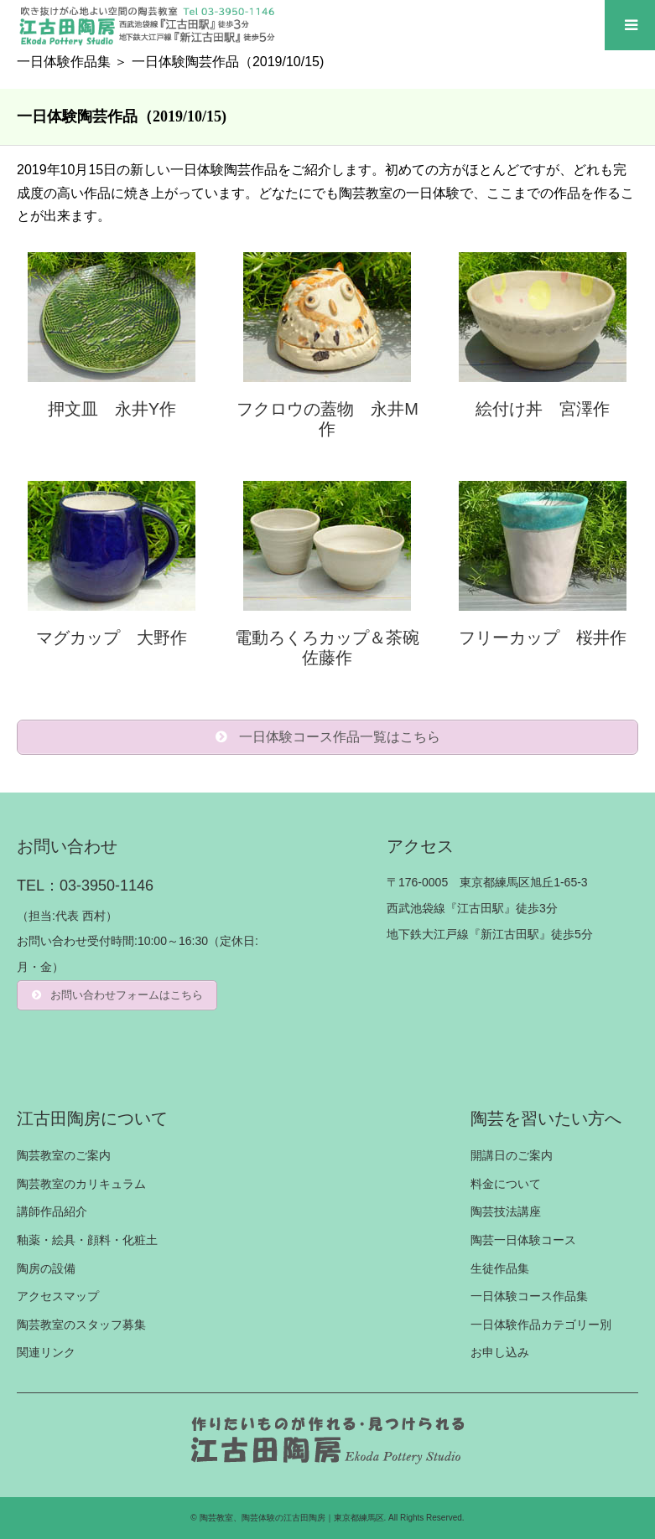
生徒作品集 (499, 1268)
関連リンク (46, 1352)
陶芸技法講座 (505, 1211)
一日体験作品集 (64, 61)
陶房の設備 (46, 1268)
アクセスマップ (58, 1296)
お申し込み (499, 1352)
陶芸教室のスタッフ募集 (81, 1324)
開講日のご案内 (511, 1155)
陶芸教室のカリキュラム (81, 1183)
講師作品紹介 (52, 1211)
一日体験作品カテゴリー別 (540, 1324)
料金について (505, 1183)
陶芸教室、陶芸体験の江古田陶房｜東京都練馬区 (292, 1517)
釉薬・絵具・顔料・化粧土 (87, 1240)
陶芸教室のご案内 (64, 1155)
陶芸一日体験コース (523, 1240)
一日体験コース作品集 (529, 1296)
